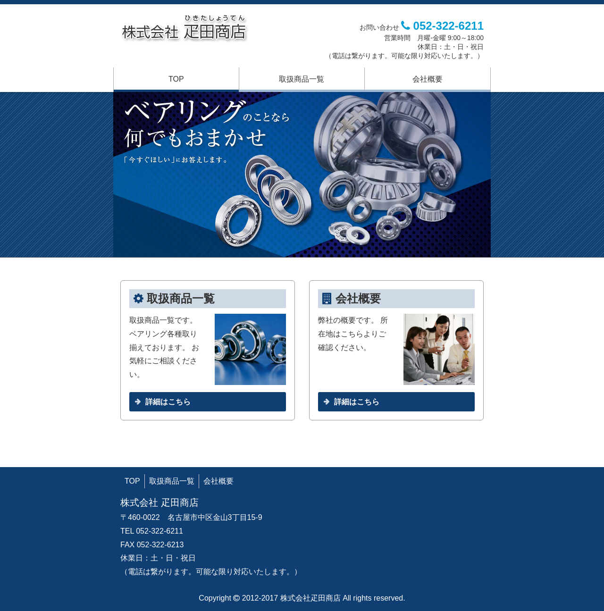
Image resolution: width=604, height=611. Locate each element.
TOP (176, 79)
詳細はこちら (168, 402)
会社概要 (427, 79)
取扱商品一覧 (301, 79)
